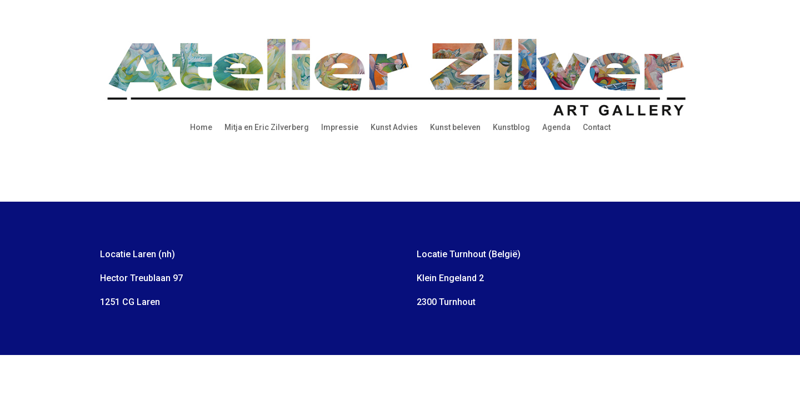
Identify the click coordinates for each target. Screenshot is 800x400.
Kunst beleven (455, 127)
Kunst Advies (394, 127)
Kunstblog (511, 127)
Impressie (339, 127)
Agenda (556, 127)
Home (201, 127)
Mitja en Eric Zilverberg (266, 127)
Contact (597, 127)
